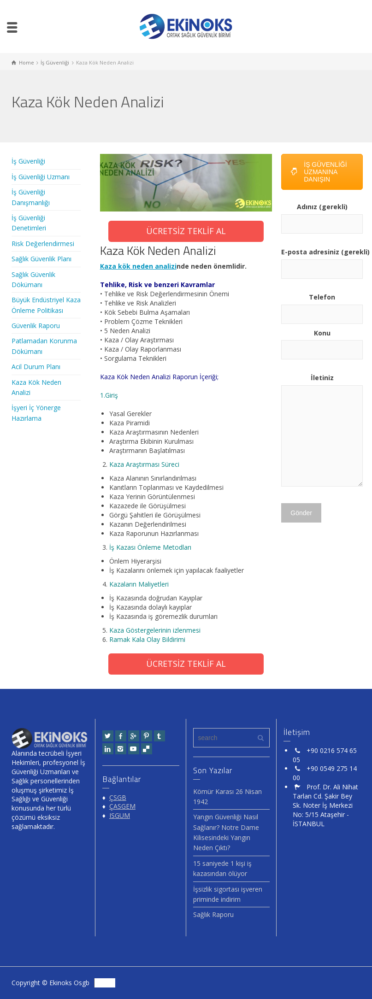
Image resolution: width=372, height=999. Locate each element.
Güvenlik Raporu (36, 325)
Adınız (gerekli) (322, 215)
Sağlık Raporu (213, 914)
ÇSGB (117, 797)
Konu (322, 341)
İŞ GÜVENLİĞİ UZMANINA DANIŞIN (319, 172)
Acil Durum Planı (36, 366)
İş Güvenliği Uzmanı (41, 176)
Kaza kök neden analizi (138, 266)
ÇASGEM (122, 806)
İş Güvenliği (28, 161)
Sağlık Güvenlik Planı (41, 258)
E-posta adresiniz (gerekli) (322, 260)
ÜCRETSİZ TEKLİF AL (186, 230)
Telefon (322, 305)
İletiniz (322, 430)
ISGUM (119, 815)
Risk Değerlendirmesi (43, 243)
